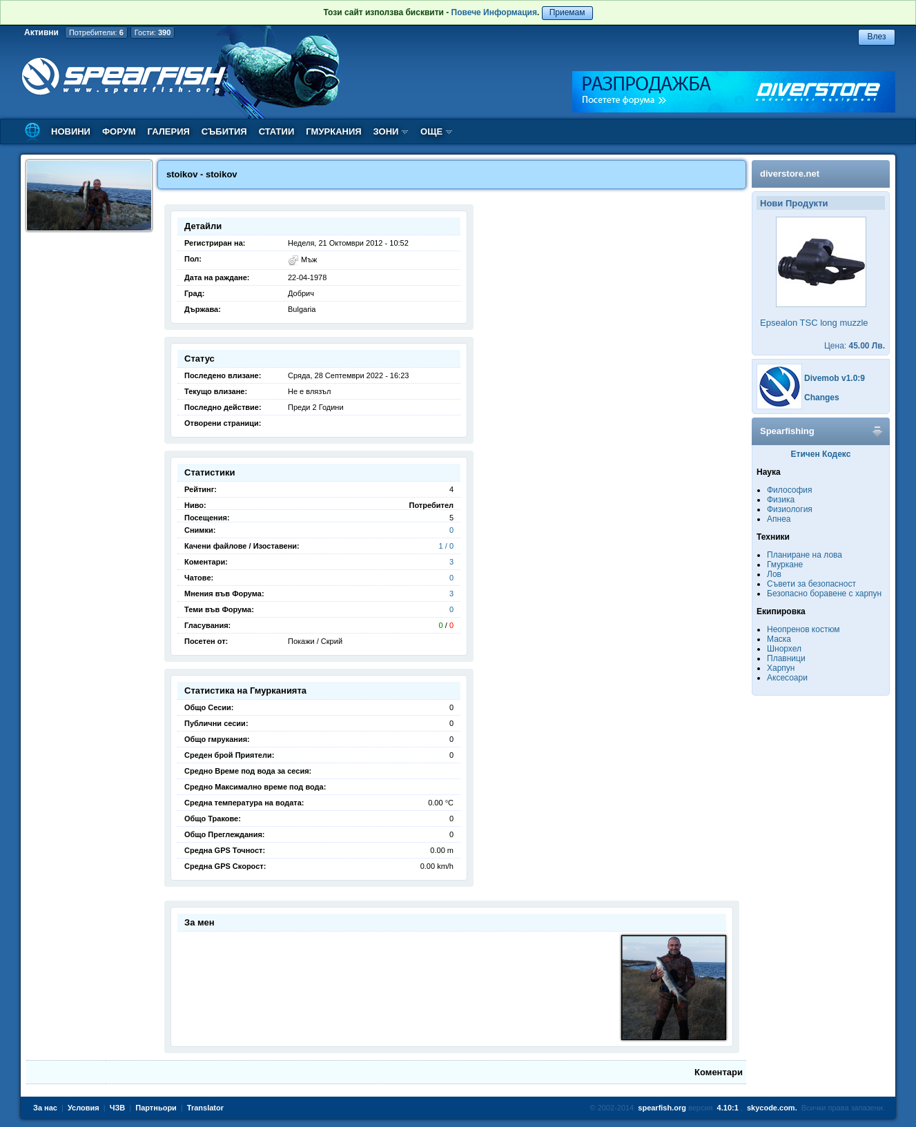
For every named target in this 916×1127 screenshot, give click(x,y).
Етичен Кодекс (821, 454)
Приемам (567, 12)
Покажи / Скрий (315, 641)
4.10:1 (728, 1108)
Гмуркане (785, 564)
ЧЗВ (118, 1108)
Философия (789, 490)
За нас (45, 1108)
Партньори (156, 1108)
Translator (205, 1108)
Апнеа (778, 519)
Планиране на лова (804, 555)
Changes (821, 397)
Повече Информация (494, 12)
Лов (774, 574)
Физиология (789, 509)
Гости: (153, 32)
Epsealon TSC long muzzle (814, 322)
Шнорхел (784, 649)
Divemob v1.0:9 (834, 378)
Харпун (781, 668)
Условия (83, 1108)
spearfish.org (662, 1108)
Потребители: (96, 32)
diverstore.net (789, 173)
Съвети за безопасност (811, 584)
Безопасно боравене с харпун (824, 593)
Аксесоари (787, 678)
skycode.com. (772, 1108)
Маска (779, 639)
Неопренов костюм (803, 629)
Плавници (786, 658)
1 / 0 (446, 546)
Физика (781, 499)
